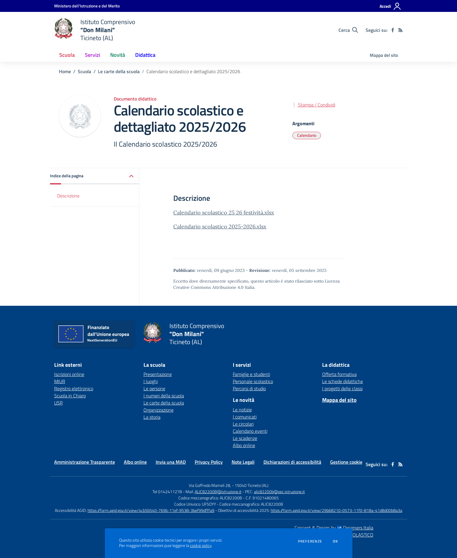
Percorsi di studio (249, 388)
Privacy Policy (209, 461)
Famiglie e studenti (251, 374)
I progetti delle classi (342, 388)
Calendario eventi (250, 431)
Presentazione (158, 374)
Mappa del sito (384, 55)
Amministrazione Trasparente (84, 461)
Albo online (244, 445)
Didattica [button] (145, 55)
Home (65, 71)
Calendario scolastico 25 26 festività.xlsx (223, 212)
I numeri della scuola (164, 395)
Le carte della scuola (119, 71)
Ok (335, 541)
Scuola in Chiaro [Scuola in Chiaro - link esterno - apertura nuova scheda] (70, 395)
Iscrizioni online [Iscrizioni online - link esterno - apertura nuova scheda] (69, 374)
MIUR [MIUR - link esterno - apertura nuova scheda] (59, 381)
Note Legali (243, 461)
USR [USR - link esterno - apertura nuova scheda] (58, 402)
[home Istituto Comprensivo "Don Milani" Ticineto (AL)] (94, 30)
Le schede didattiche (342, 381)
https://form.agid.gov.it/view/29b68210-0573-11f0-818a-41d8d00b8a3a (336, 510)
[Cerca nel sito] (348, 30)
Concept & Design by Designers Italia (333, 527)
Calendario (306, 135)
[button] (94, 176)
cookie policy (200, 545)
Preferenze (310, 541)
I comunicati (245, 416)
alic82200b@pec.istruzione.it (279, 491)
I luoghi (151, 381)
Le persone (154, 388)
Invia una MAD (171, 461)
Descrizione (68, 195)
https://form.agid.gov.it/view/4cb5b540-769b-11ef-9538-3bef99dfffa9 (151, 510)
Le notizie (242, 409)
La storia (152, 417)
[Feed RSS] (400, 30)
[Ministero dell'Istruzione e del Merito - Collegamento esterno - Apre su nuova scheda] (87, 6)
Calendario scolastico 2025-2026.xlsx (219, 226)
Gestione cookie (346, 461)
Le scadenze (245, 438)
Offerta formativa (339, 374)
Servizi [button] (92, 55)
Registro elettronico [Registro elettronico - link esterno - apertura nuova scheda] (73, 388)
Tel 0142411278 (167, 491)
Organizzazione (159, 409)
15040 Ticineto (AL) (252, 485)
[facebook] (392, 30)
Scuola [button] (67, 55)
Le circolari (243, 423)
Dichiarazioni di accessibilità (292, 461)
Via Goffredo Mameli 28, (210, 485)
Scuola (84, 71)
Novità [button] (117, 55)
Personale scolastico (253, 381)
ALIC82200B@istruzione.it (218, 491)
